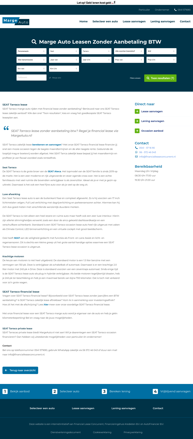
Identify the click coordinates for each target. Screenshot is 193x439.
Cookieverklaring (102, 432)
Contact (185, 21)
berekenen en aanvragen (46, 144)
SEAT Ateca (54, 171)
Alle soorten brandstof (125, 51)
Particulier (144, 9)
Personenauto (23, 51)
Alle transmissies (25, 60)
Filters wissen (135, 78)
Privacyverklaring (133, 432)
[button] (31, 51)
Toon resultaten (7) (160, 78)
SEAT (17, 238)
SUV (149, 51)
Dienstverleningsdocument (66, 432)
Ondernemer (162, 9)
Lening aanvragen (163, 21)
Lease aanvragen (134, 21)
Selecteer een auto (105, 21)
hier (46, 304)
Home (84, 21)
